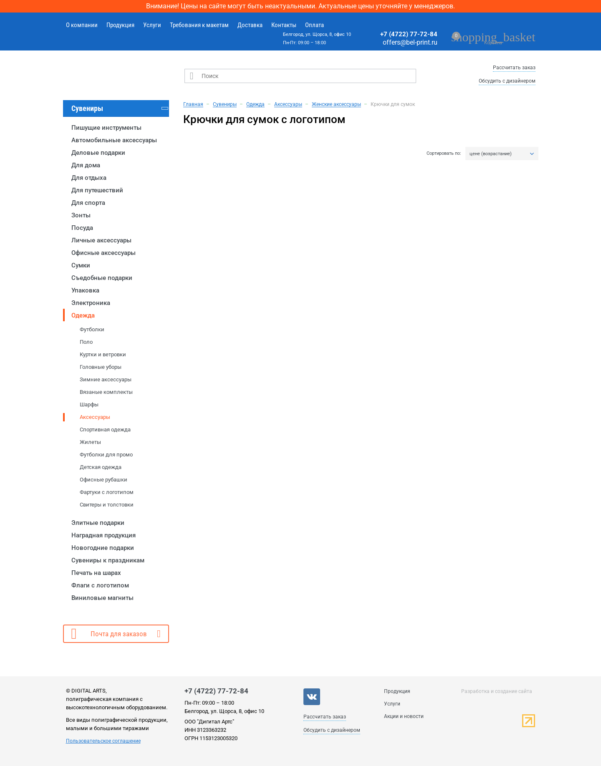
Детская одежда (100, 467)
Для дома (85, 165)
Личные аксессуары (101, 240)
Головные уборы (100, 367)
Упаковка (85, 290)
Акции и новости (404, 716)
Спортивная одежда (105, 429)
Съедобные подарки (101, 278)
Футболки (92, 329)
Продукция (120, 25)
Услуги (152, 25)
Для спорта (88, 203)
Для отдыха (88, 177)
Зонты (81, 215)
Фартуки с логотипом (107, 492)
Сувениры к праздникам (107, 560)
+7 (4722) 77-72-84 (408, 34)
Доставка (250, 25)
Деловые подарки (98, 152)
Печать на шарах (96, 573)
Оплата (314, 25)
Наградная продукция (103, 535)
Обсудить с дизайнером (507, 81)
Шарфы (89, 404)
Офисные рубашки (103, 479)
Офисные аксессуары (103, 253)
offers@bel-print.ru (410, 42)
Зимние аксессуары (105, 379)
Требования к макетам (199, 25)
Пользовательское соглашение (103, 741)
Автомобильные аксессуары (114, 140)
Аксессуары (95, 417)
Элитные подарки (97, 523)
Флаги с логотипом (100, 585)
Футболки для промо (106, 454)
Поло (86, 342)
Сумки (80, 265)
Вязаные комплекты (106, 392)
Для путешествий (97, 190)
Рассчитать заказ (514, 68)
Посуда (82, 228)
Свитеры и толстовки (107, 504)
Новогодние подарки (102, 548)
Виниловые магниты (102, 598)
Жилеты (90, 442)
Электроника (90, 303)
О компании (82, 25)
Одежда (83, 315)
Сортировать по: (444, 153)
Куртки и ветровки (103, 354)
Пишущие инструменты (106, 127)
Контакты (283, 25)
